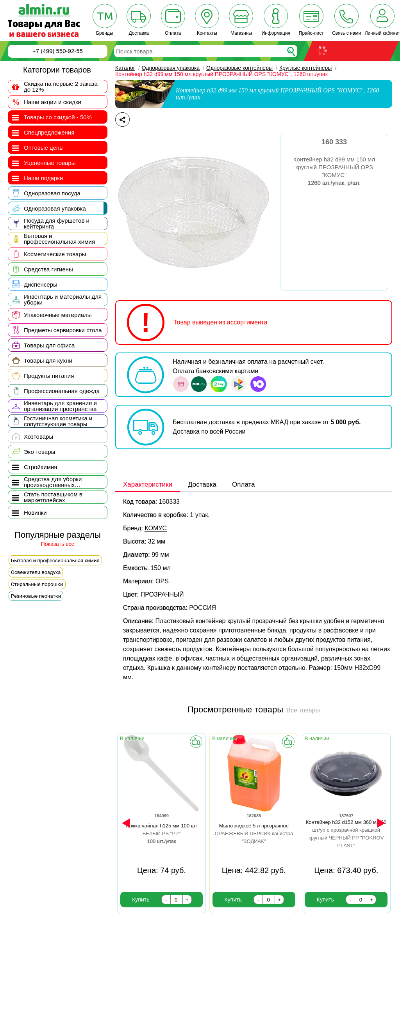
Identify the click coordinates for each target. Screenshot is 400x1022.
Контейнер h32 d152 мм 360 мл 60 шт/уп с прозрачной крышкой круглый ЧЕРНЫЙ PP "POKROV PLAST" (346, 837)
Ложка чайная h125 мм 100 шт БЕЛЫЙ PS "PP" (161, 833)
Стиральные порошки (37, 584)
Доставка (202, 484)
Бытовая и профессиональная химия (55, 560)
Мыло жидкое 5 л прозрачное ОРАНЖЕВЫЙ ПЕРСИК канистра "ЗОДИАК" (253, 833)
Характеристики (147, 484)
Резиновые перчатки (36, 596)
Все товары (303, 710)
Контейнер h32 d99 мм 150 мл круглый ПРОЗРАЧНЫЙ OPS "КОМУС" (334, 171)
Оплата (243, 484)
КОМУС (156, 528)
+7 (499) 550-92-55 (57, 51)
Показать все (57, 544)
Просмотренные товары (235, 709)
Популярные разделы (57, 535)
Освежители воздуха (36, 572)
